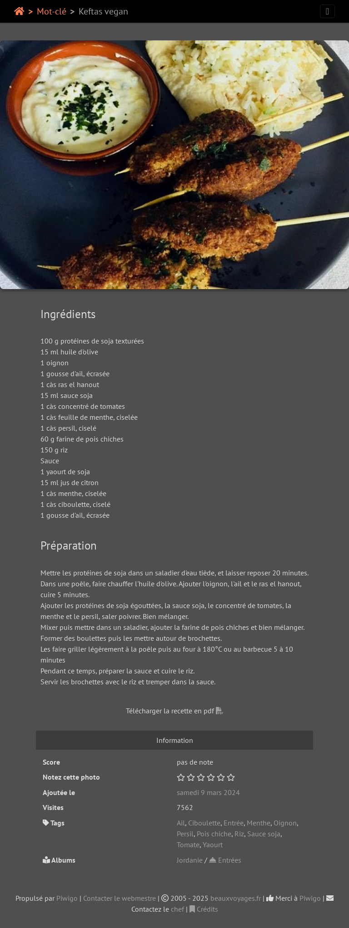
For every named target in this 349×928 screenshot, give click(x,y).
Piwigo (67, 898)
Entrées (225, 859)
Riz (239, 833)
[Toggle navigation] (327, 11)
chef (177, 908)
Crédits (203, 908)
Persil (185, 833)
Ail (181, 822)
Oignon (285, 822)
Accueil (19, 11)
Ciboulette (204, 822)
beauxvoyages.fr (235, 898)
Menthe (258, 822)
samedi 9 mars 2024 (208, 792)
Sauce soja (263, 833)
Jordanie (190, 859)
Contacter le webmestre (119, 898)
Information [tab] (174, 740)
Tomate (188, 844)
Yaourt (213, 844)
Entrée (234, 822)
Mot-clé (51, 11)
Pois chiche (214, 833)
